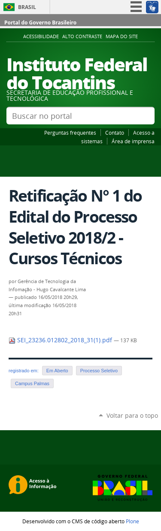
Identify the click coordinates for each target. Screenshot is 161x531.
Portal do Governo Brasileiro (40, 22)
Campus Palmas (32, 383)
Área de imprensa (133, 141)
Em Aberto (57, 370)
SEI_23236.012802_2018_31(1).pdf (61, 340)
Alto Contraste (82, 36)
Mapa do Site (122, 36)
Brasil (27, 7)
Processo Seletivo (99, 370)
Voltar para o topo (132, 415)
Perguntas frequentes (70, 132)
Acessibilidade (41, 36)
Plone (132, 521)
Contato (114, 132)
